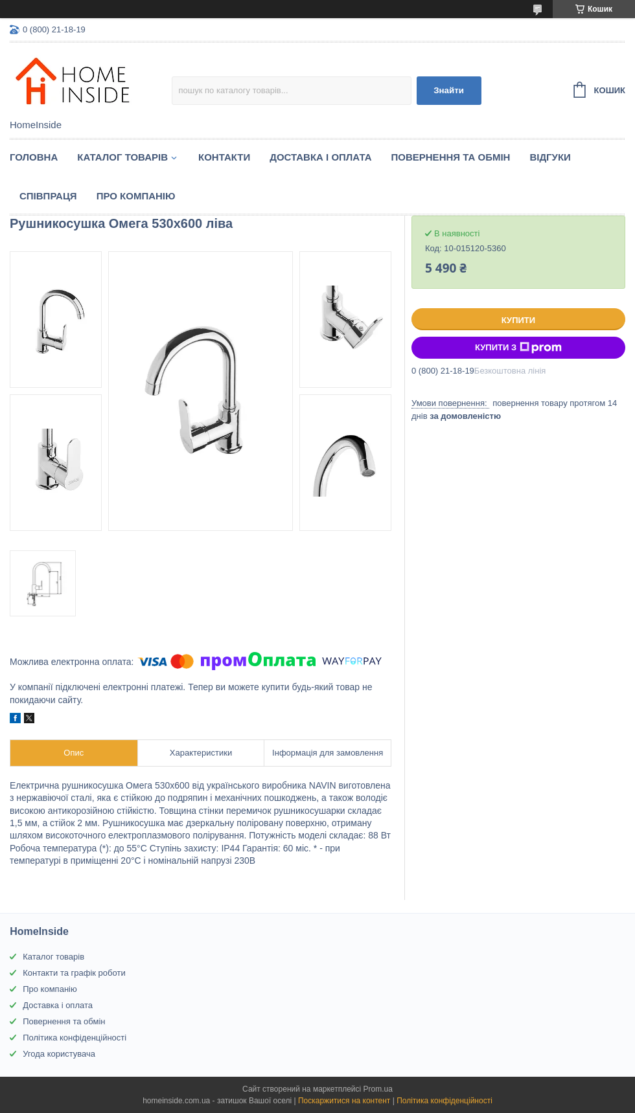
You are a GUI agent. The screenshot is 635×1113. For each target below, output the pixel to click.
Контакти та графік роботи (74, 973)
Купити (518, 320)
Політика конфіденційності (74, 1037)
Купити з (518, 348)
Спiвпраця (48, 196)
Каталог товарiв (122, 157)
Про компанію (136, 196)
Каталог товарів (53, 956)
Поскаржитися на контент (344, 1100)
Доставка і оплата (320, 157)
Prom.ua (378, 1089)
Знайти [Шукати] (448, 90)
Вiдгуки (549, 157)
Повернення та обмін (451, 157)
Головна (34, 157)
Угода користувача (59, 1054)
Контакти (224, 157)
